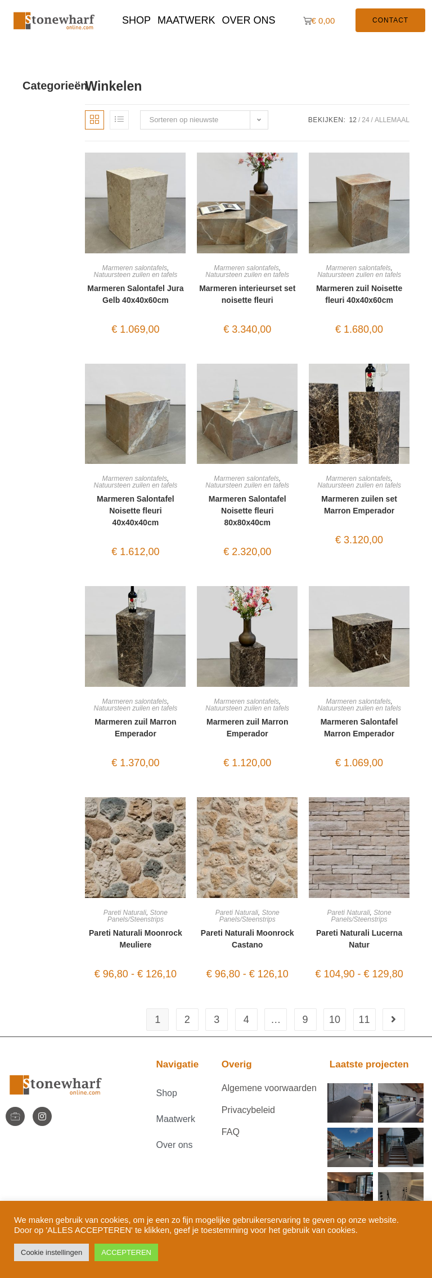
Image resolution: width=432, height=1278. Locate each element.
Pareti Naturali (125, 913)
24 (365, 120)
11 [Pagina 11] (364, 1019)
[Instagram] (42, 1116)
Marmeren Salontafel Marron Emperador (359, 727)
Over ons (249, 20)
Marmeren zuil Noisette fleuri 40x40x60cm (359, 294)
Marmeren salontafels (134, 268)
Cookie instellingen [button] (51, 1252)
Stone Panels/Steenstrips (137, 916)
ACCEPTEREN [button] (126, 1252)
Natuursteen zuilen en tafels (136, 275)
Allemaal (392, 120)
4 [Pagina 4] (246, 1019)
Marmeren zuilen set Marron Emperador (359, 504)
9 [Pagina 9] (305, 1019)
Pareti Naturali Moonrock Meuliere (135, 938)
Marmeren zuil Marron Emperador (135, 727)
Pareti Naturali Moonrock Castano (247, 938)
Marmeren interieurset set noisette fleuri (247, 294)
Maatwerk (186, 20)
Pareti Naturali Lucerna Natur (359, 938)
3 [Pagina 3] (216, 1019)
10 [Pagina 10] (334, 1019)
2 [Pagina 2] (187, 1019)
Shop (136, 20)
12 (353, 120)
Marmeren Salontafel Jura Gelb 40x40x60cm (135, 294)
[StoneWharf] (15, 1116)
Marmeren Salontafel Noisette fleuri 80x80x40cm (247, 510)
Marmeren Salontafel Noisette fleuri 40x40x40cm (135, 510)
